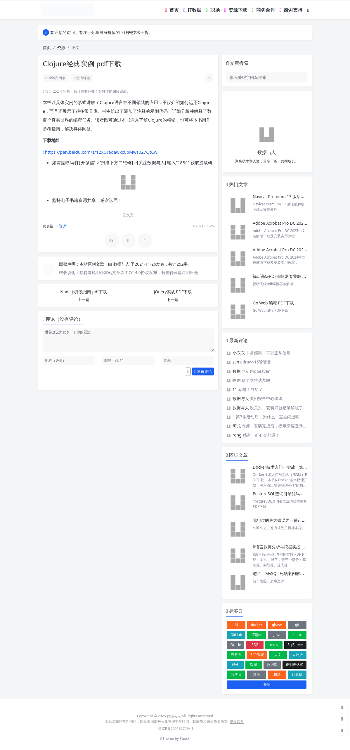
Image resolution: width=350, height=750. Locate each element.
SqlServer (295, 644)
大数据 (297, 654)
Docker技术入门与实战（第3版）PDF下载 (291, 467)
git (297, 624)
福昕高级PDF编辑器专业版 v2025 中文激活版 (294, 276)
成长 (235, 664)
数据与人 (122, 264)
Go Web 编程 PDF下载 (273, 303)
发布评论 (203, 371)
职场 (276, 674)
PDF (255, 644)
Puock (185, 738)
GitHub (236, 634)
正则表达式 (294, 664)
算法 (256, 674)
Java (276, 634)
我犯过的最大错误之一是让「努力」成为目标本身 (298, 520)
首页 (47, 47)
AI (236, 624)
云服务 (236, 654)
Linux (297, 634)
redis (274, 644)
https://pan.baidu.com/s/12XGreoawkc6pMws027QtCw (101, 152)
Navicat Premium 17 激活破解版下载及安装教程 (298, 196)
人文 (277, 654)
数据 (253, 664)
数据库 (272, 664)
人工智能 (257, 654)
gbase (277, 624)
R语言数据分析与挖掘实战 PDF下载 (285, 547)
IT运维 (257, 634)
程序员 (236, 674)
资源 (61, 47)
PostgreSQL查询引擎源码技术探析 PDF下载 (293, 493)
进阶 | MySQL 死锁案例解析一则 (282, 573)
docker (256, 624)
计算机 (297, 674)
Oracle (235, 644)
